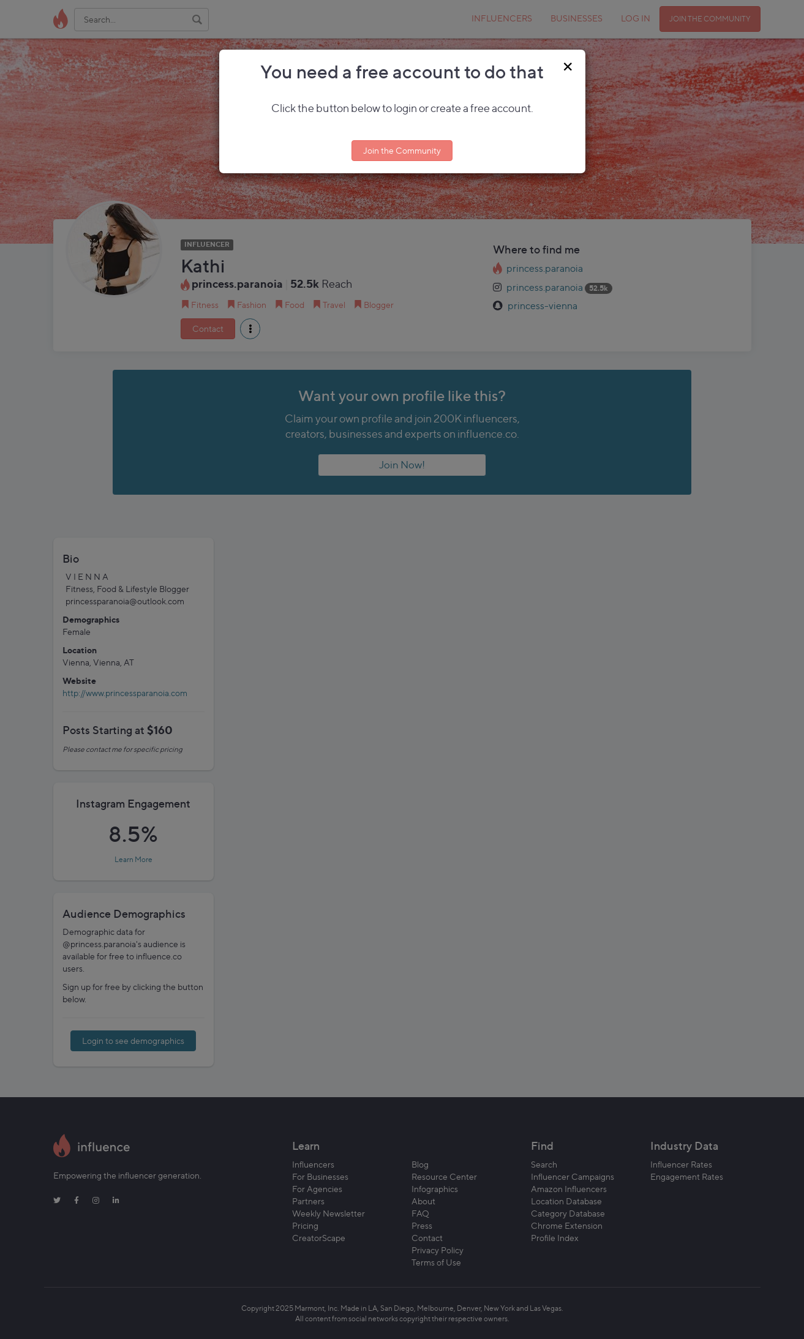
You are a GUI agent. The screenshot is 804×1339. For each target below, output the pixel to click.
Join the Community (402, 150)
